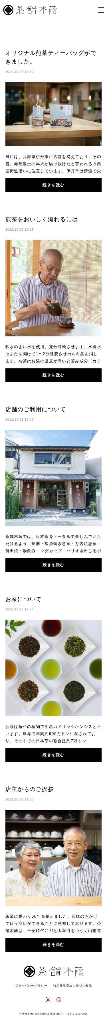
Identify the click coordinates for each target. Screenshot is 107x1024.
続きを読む (53, 185)
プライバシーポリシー (31, 985)
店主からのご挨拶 (29, 789)
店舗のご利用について (35, 409)
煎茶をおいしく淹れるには (41, 219)
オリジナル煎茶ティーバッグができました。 (50, 57)
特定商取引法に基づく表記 (72, 985)
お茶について (23, 599)
